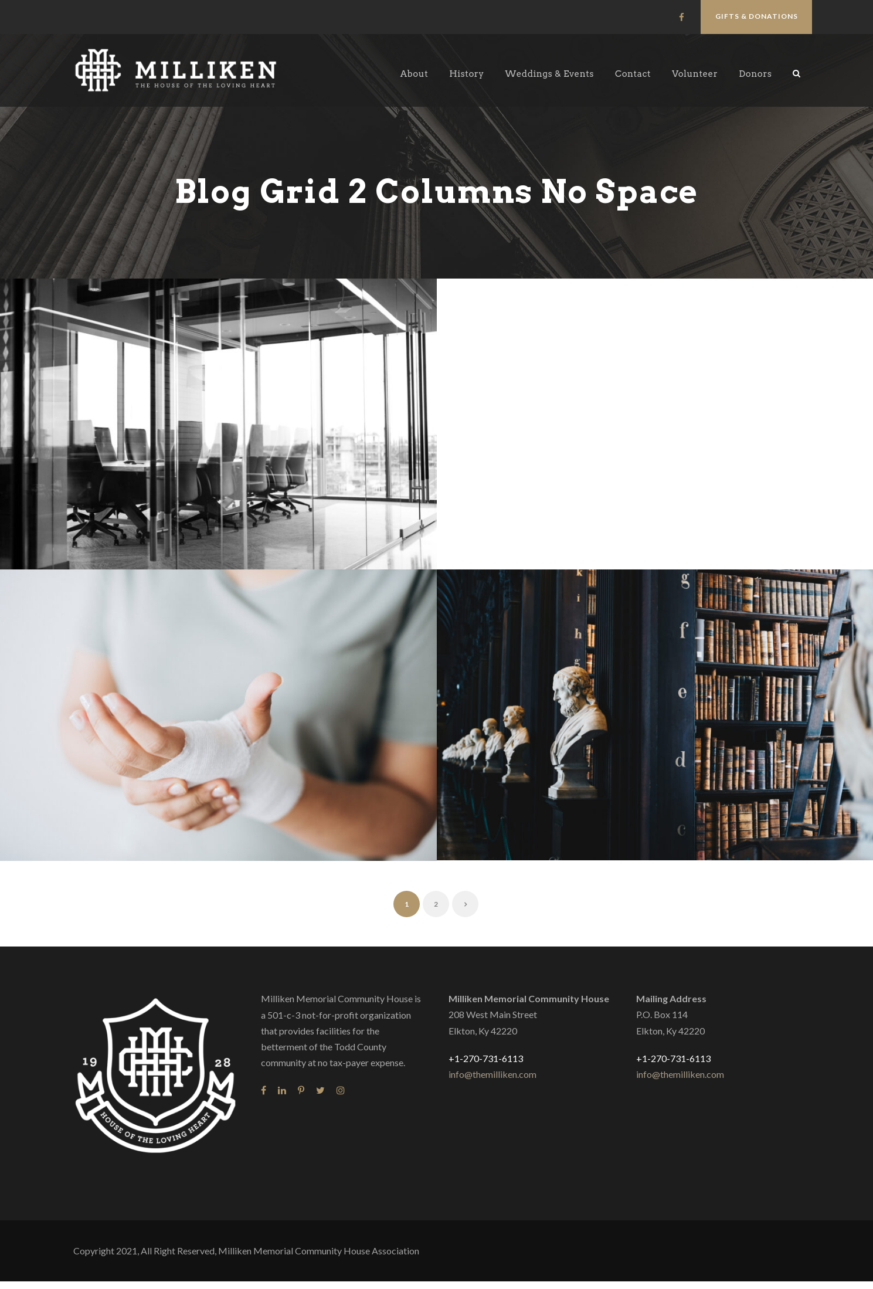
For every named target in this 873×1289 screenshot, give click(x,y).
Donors (755, 74)
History (466, 74)
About (414, 74)
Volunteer (695, 74)
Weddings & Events (550, 74)
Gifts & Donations (756, 16)
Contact (633, 74)
